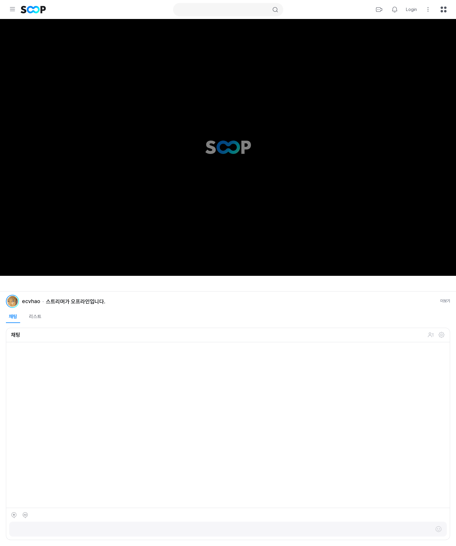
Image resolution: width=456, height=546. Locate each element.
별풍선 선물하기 (14, 515)
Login (411, 9)
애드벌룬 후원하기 (25, 515)
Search (275, 10)
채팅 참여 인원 (431, 335)
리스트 (35, 316)
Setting (428, 9)
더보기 (445, 301)
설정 (441, 335)
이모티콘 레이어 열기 (438, 529)
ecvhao (31, 301)
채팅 (13, 316)
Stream (379, 9)
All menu (443, 9)
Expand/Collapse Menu (12, 9)
